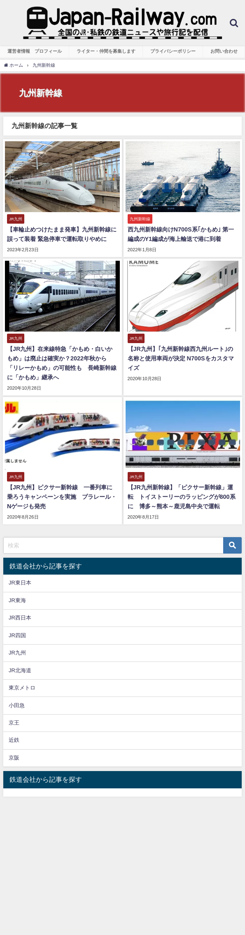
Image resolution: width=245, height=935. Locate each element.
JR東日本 (20, 582)
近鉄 (14, 740)
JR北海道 (20, 670)
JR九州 (17, 652)
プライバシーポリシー (173, 51)
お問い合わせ (224, 51)
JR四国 (17, 635)
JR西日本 (20, 617)
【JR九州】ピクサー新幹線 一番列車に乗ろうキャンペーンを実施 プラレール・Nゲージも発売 (62, 496)
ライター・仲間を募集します (106, 51)
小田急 (17, 705)
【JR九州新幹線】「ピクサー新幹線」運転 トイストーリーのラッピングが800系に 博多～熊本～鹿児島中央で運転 (182, 496)
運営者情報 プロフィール (34, 51)
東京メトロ (22, 687)
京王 (14, 722)
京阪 (14, 757)
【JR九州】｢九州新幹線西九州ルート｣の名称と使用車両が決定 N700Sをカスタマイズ (181, 358)
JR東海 (17, 600)
